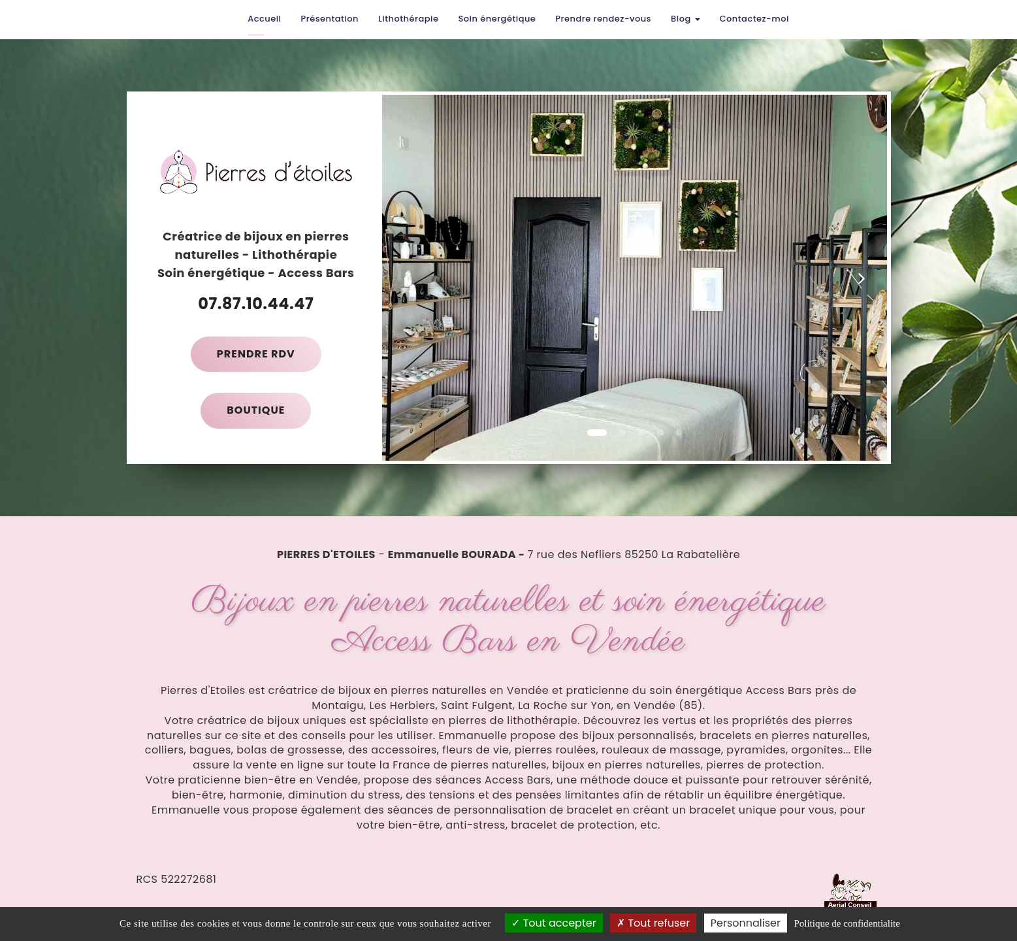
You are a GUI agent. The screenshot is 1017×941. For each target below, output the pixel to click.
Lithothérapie (408, 18)
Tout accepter (553, 923)
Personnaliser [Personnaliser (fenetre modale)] (746, 923)
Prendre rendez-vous (603, 18)
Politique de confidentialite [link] (846, 923)
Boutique (256, 410)
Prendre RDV (256, 353)
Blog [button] (685, 18)
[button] (407, 278)
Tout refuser (653, 923)
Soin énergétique (497, 18)
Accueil (264, 18)
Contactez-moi (754, 18)
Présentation (329, 18)
